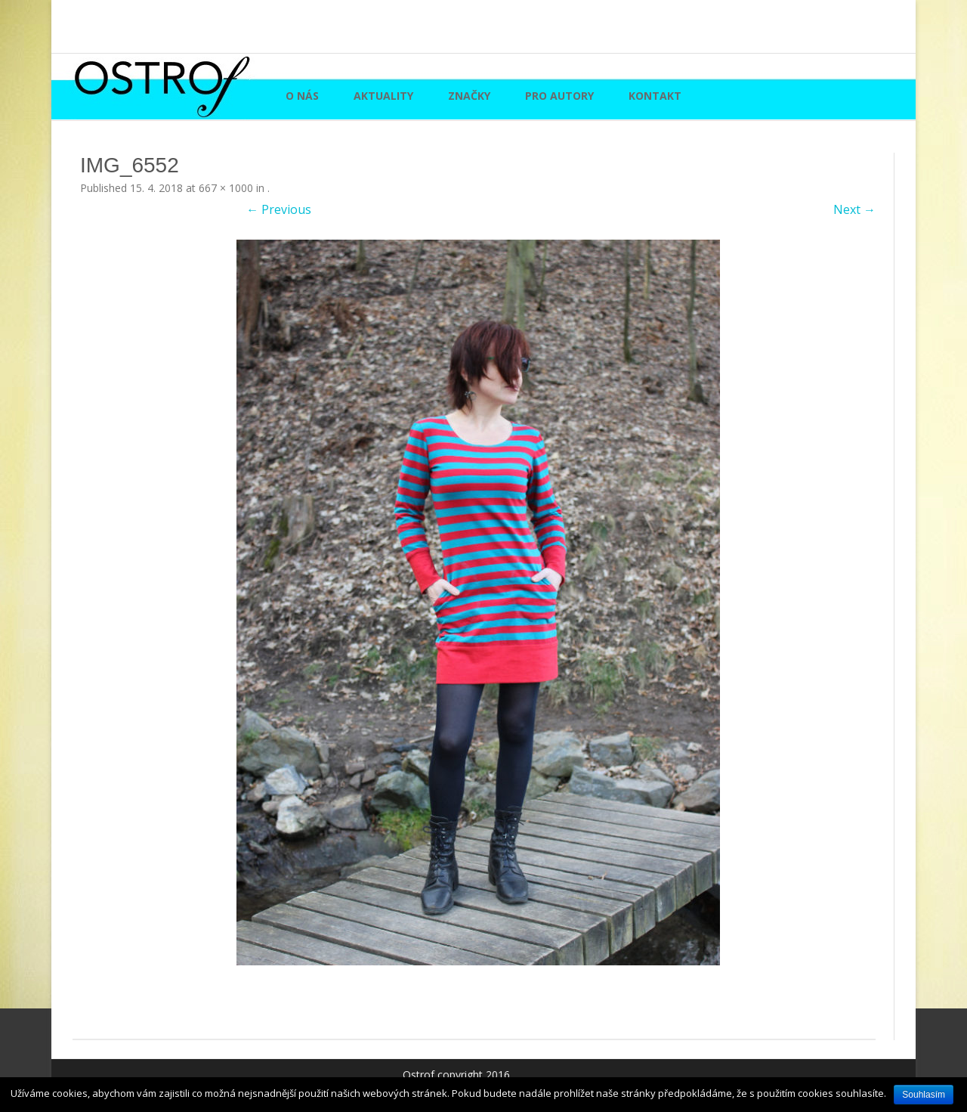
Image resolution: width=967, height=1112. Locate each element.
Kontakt (655, 95)
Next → (854, 209)
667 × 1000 (226, 188)
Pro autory (559, 95)
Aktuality (383, 95)
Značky (469, 95)
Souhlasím (923, 1094)
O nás (302, 95)
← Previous (278, 209)
